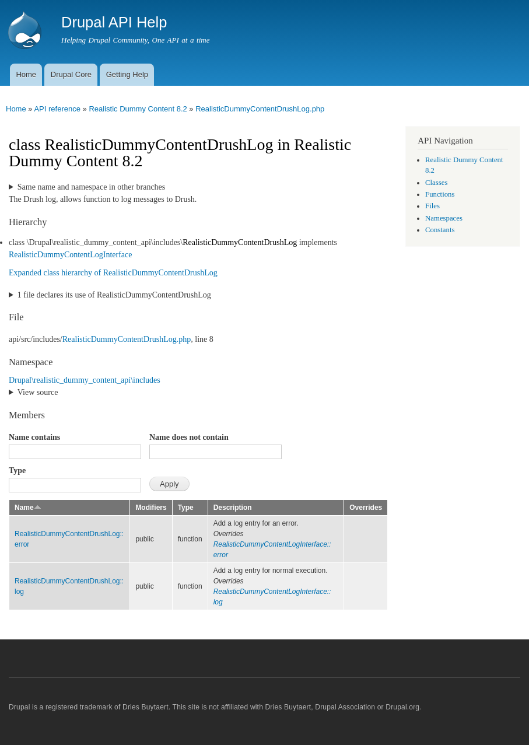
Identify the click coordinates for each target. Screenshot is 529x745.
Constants (439, 230)
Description (232, 507)
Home (26, 74)
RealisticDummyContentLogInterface (70, 254)
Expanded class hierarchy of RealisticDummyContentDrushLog (113, 272)
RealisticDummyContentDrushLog (240, 242)
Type (17, 470)
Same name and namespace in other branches (91, 187)
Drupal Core (71, 74)
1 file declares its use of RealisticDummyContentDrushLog (114, 295)
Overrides (365, 507)
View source (37, 392)
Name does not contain (189, 437)
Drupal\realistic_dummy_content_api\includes (84, 380)
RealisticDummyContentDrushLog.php (259, 108)
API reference (57, 108)
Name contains (34, 437)
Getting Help (127, 74)
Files (432, 206)
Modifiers (150, 507)
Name (28, 507)
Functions (439, 194)
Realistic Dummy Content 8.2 (138, 108)
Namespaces (444, 218)
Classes (436, 183)
